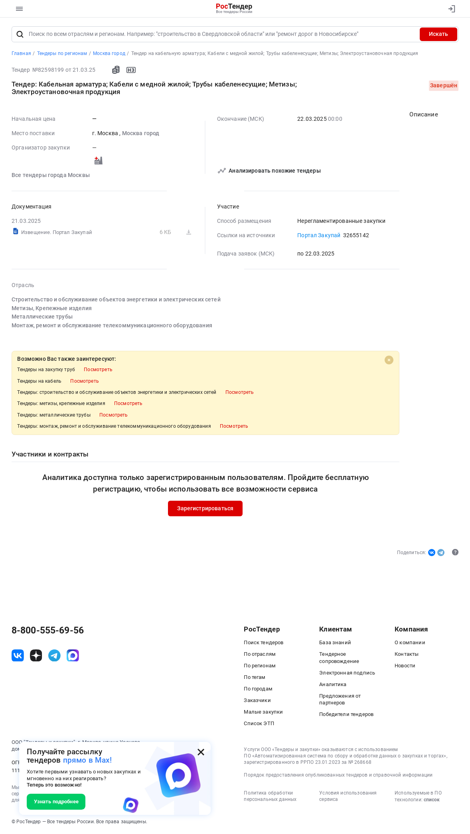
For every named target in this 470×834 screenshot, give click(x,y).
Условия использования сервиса (348, 796)
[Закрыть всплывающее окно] (201, 752)
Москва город (140, 133)
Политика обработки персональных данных (270, 796)
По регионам (260, 666)
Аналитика (332, 684)
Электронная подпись (347, 673)
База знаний (335, 643)
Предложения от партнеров (340, 699)
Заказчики (257, 701)
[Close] (389, 360)
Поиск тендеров (263, 643)
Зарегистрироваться (205, 509)
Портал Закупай (318, 235)
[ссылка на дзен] (36, 655)
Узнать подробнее (56, 801)
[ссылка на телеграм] (54, 655)
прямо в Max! (87, 760)
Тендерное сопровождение (339, 657)
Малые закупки (263, 712)
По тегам (254, 678)
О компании (410, 643)
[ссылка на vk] (18, 655)
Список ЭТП (259, 724)
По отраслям (260, 654)
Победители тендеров (346, 714)
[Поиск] (20, 34)
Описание (423, 114)
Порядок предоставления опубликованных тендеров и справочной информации (338, 775)
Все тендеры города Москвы (51, 175)
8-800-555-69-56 (48, 630)
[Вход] (449, 9)
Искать (438, 34)
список (432, 800)
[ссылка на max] (73, 655)
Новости (405, 666)
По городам (258, 689)
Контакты (407, 654)
